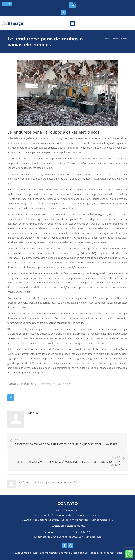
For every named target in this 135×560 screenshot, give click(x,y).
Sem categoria (47, 384)
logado (42, 482)
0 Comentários (64, 384)
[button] (63, 12)
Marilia (33, 413)
